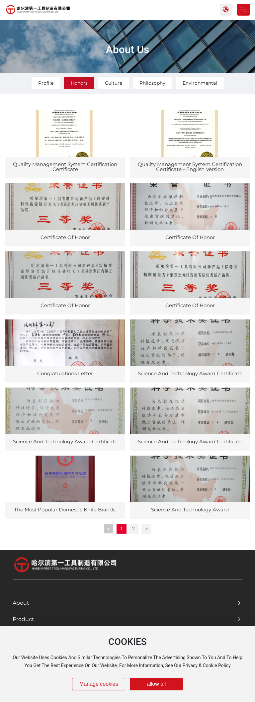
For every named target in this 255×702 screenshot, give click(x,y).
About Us (127, 49)
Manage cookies (98, 684)
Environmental (200, 83)
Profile (45, 83)
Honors (79, 83)
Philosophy (152, 83)
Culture (113, 83)
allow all (156, 684)
